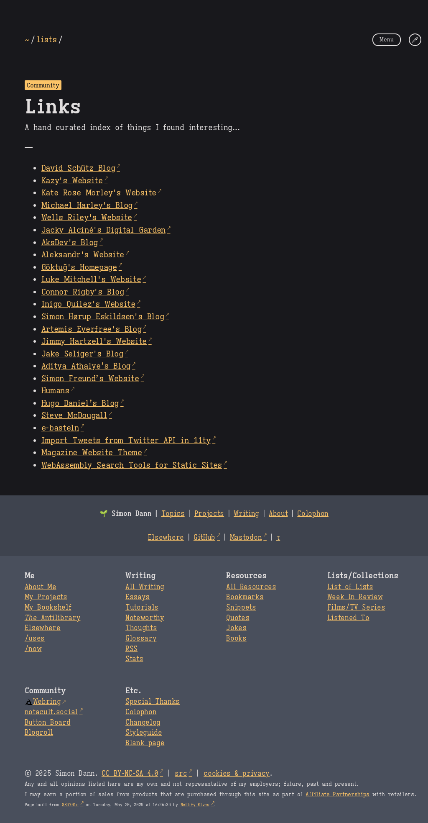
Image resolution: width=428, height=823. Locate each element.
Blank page (144, 743)
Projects (209, 514)
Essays (137, 597)
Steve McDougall (74, 415)
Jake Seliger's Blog (82, 354)
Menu (387, 39)
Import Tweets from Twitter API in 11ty (126, 440)
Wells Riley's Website (86, 217)
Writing (246, 514)
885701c (70, 805)
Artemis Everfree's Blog (91, 329)
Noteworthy (144, 618)
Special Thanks (152, 701)
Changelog (142, 722)
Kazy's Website (72, 180)
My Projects (46, 597)
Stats (134, 659)
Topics (173, 514)
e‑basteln (60, 428)
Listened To (348, 618)
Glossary (140, 638)
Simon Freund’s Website (90, 378)
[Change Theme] (415, 39)
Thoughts (141, 628)
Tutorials (141, 607)
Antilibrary (53, 618)
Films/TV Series (356, 607)
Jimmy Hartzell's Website (94, 341)
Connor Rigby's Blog (82, 292)
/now (33, 649)
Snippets (241, 607)
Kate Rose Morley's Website (98, 192)
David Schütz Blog (78, 168)
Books (236, 638)
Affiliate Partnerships (337, 794)
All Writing (144, 587)
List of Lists (350, 587)
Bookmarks (244, 597)
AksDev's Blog (69, 242)
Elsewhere (166, 537)
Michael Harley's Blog (86, 205)
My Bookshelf (48, 607)
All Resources (251, 587)
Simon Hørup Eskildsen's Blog (102, 316)
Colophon (312, 514)
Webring (43, 701)
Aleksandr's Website (82, 254)
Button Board (48, 722)
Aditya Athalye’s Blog (85, 366)
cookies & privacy (237, 773)
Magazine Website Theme (91, 452)
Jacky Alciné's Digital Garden (103, 230)
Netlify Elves (195, 805)
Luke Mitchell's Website (91, 279)
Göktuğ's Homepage (79, 267)
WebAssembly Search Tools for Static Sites (131, 465)
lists (46, 39)
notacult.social (51, 712)
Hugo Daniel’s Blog (80, 403)
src (181, 773)
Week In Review (355, 597)
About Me (40, 587)
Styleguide (143, 732)
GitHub (204, 537)
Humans (55, 390)
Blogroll (39, 732)
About (278, 514)
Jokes (236, 628)
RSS (131, 649)
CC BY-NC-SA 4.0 (130, 773)
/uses (35, 638)
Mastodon (246, 537)
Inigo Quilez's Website (88, 304)
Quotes (237, 618)
